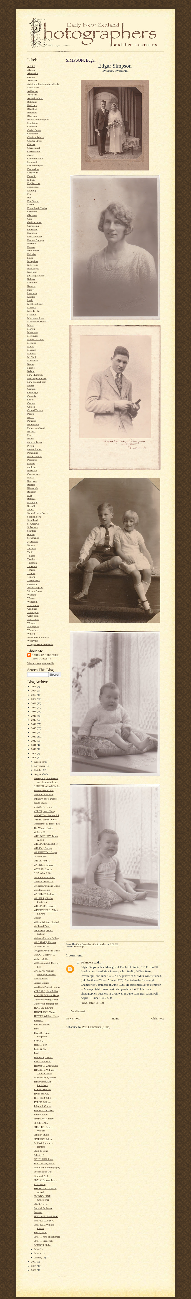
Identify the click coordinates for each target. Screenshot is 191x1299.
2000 (34, 1270)
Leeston (31, 296)
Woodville (32, 640)
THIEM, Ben (40, 1044)
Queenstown (33, 474)
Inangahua (32, 261)
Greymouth (33, 225)
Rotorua (31, 498)
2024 (34, 690)
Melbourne (32, 335)
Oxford (31, 406)
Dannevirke (33, 169)
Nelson (31, 371)
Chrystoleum (33, 151)
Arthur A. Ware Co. (43, 881)
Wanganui (32, 601)
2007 (34, 1261)
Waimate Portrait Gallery (46, 938)
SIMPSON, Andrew (44, 1118)
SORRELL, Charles (44, 1110)
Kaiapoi (31, 279)
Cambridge (33, 123)
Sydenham (32, 541)
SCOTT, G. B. (41, 1203)
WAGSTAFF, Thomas (45, 942)
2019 (34, 711)
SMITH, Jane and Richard (47, 1236)
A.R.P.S (31, 66)
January (38, 1257)
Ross (29, 495)
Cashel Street (34, 130)
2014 (34, 732)
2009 (34, 753)
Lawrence (32, 293)
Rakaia (30, 477)
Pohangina (32, 452)
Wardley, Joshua (42, 889)
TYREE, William (42, 1089)
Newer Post (73, 1018)
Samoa (30, 509)
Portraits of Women (43, 794)
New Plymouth (35, 374)
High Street (33, 250)
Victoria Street (34, 591)
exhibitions (33, 186)
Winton (31, 633)
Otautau (31, 403)
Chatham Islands (35, 137)
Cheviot (31, 144)
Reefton (31, 484)
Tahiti (30, 552)
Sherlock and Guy (43, 1171)
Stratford (31, 530)
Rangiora (32, 481)
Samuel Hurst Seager (38, 513)
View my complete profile (40, 663)
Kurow (30, 289)
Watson (37, 917)
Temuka (31, 569)
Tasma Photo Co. (42, 1061)
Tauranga (32, 562)
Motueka (31, 353)
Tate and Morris (42, 1024)
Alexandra (32, 73)
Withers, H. (39, 832)
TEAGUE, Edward (43, 1007)
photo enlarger (34, 442)
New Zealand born (36, 381)
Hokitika (31, 254)
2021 (34, 703)
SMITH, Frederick (43, 1240)
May (37, 1249)
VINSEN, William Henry (46, 995)
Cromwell (32, 162)
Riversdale (32, 488)
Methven (31, 342)
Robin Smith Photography (47, 1167)
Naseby (31, 367)
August (38, 774)
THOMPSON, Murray (45, 1012)
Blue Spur (32, 115)
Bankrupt (32, 105)
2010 (34, 749)
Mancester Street (35, 318)
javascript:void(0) (36, 275)
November (40, 765)
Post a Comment (77, 1011)
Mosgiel (31, 349)
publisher (32, 467)
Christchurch (33, 147)
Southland (32, 520)
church (30, 154)
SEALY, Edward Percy (45, 1180)
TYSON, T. (39, 1040)
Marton (31, 328)
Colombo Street (35, 158)
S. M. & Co (39, 1184)
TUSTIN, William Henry (46, 1016)
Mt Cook (31, 357)
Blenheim (32, 112)
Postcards (32, 459)
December (39, 761)
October (38, 770)
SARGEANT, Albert (44, 1163)
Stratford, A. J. (41, 1176)
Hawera (31, 247)
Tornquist (38, 1020)
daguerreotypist (35, 165)
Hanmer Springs (35, 240)
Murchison (32, 360)
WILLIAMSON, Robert (46, 843)
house (30, 257)
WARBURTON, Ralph (45, 852)
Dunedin (31, 176)
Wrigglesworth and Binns (40, 644)
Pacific (30, 413)
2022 (34, 699)
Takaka (31, 559)
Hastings (31, 243)
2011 (34, 745)
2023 (34, 694)
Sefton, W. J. (40, 1232)
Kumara (31, 286)
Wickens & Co (41, 946)
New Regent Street (36, 378)
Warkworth (33, 605)
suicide (31, 534)
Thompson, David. (43, 1057)
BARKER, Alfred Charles (47, 786)
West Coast (33, 619)
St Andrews (33, 523)
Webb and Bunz (42, 926)
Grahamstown (34, 222)
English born (33, 183)
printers (31, 463)
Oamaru (31, 388)
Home (115, 1018)
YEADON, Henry (43, 806)
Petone (30, 438)
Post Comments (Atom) (96, 1027)
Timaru (31, 576)
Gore (29, 218)
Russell (31, 506)
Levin (30, 300)
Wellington (32, 612)
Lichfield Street (35, 303)
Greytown (32, 229)
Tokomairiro (33, 580)
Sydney (31, 545)
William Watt (40, 856)
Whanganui (33, 626)
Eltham (31, 179)
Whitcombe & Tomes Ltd (47, 823)
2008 (34, 757)
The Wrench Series (43, 828)
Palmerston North (36, 428)
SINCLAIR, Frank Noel (46, 1216)
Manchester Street (36, 321)
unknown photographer (45, 798)
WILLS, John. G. (42, 860)
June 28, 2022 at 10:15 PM (92, 1003)
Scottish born (34, 516)
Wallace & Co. (41, 959)
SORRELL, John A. (44, 1220)
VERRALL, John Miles (46, 991)
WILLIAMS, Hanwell (45, 906)
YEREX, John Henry (44, 811)
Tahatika (31, 548)
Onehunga (32, 392)
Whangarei (32, 630)
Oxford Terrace (35, 410)
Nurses (30, 385)
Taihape (31, 555)
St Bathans (32, 527)
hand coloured (34, 236)
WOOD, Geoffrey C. (44, 954)
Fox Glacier (33, 201)
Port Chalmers (34, 456)
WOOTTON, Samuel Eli (46, 815)
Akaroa (31, 69)
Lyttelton (31, 314)
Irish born (32, 271)
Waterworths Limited (44, 877)
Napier (30, 364)
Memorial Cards (35, 339)
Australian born (35, 98)
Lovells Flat (33, 310)
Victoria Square (35, 587)
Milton (30, 346)
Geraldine (32, 211)
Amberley (32, 80)
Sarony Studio (41, 1114)
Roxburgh (32, 502)
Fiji (29, 193)
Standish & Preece (43, 1208)
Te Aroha (32, 566)
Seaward (38, 1212)
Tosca (37, 1028)
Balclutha (32, 101)
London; (31, 307)
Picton (30, 445)
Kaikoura (32, 282)
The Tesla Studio (42, 1097)
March (38, 1253)
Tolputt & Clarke (42, 1106)
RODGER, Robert (43, 1245)
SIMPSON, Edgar (43, 1139)
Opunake (31, 396)
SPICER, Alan (41, 1122)
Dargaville (32, 172)
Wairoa (31, 598)
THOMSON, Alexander (46, 1065)
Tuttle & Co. (40, 1049)
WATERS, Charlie (43, 869)
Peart (30, 435)
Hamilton (32, 232)
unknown (32, 584)
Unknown (87, 962)
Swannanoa (33, 537)
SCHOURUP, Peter (43, 1159)
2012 (34, 740)
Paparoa (31, 431)
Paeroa (30, 417)
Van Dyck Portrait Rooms (47, 986)
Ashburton (32, 91)
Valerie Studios (41, 982)
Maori (30, 325)
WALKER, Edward (43, 865)
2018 (34, 715)
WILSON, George (43, 848)
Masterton (32, 332)
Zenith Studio (41, 802)
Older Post (157, 1018)
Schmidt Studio (41, 1134)
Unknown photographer (46, 1003)
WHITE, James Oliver (45, 819)
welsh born (32, 615)
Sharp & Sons (41, 1150)
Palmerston (33, 424)
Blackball (32, 108)
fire (29, 197)
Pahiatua (31, 420)
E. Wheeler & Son (43, 873)
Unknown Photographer (46, 999)
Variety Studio (41, 978)
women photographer (38, 637)
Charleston (32, 133)
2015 (34, 728)
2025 (34, 686)
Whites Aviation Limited (46, 922)
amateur (31, 76)
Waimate (31, 594)
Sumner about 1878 (44, 790)
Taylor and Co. (41, 1093)
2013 (34, 736)
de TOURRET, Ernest (45, 1077)
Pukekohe (32, 470)
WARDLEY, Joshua (44, 894)
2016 (34, 724)
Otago (30, 399)
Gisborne (32, 215)
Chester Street (34, 140)
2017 (34, 719)
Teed (36, 1053)
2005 (34, 1266)
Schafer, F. (39, 1155)
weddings (32, 608)
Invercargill (33, 268)
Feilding (31, 190)
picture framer (34, 449)
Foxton (31, 204)
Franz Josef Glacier (37, 208)
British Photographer (37, 119)
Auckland (32, 94)
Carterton (32, 126)
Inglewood (32, 264)
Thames (31, 573)
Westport (31, 623)
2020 (34, 707)
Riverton (31, 491)
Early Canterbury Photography (45, 657)
